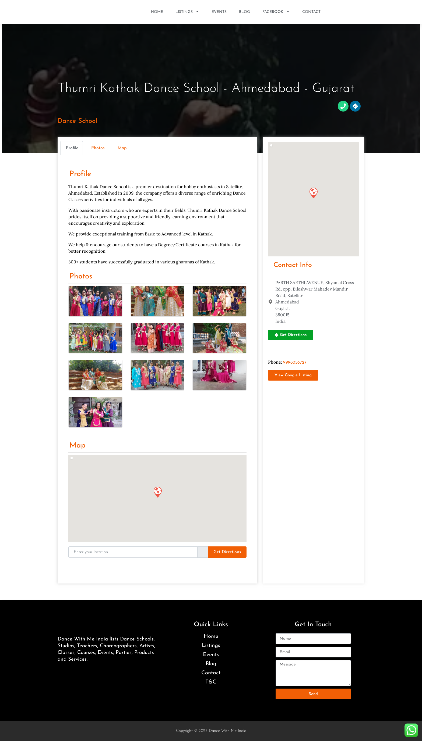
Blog (244, 12)
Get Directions (227, 552)
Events (219, 12)
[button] (157, 492)
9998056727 (295, 362)
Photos (80, 276)
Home (157, 12)
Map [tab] (122, 148)
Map (77, 445)
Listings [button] (187, 12)
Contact (311, 12)
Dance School (77, 121)
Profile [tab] (72, 148)
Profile (80, 174)
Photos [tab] (98, 148)
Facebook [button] (276, 12)
